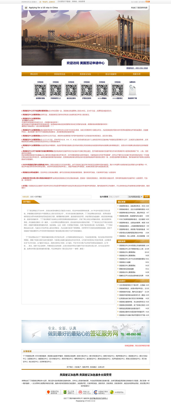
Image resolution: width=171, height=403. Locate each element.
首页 (32, 197)
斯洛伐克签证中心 (104, 359)
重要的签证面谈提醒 (126, 269)
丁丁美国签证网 (28, 356)
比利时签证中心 (45, 362)
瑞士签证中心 (34, 362)
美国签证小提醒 (125, 262)
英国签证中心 (133, 356)
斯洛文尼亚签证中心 (133, 359)
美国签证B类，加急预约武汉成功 (131, 216)
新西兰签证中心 (109, 356)
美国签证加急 (85, 74)
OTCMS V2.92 (90, 401)
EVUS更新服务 (40, 356)
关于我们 (70, 367)
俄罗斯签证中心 (121, 356)
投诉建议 (93, 367)
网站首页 (34, 74)
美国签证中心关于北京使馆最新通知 (132, 259)
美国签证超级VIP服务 (55, 356)
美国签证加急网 (69, 356)
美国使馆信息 (59, 74)
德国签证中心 (43, 359)
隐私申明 (85, 367)
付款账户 (78, 367)
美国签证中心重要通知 (127, 252)
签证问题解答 (111, 74)
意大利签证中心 (55, 359)
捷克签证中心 (91, 359)
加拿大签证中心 (82, 356)
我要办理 (136, 74)
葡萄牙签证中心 (80, 359)
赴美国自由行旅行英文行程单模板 (131, 298)
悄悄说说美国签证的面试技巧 (129, 308)
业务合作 (101, 367)
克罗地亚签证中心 (118, 359)
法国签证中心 (32, 359)
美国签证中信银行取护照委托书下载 (132, 315)
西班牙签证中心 (67, 359)
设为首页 (142, 2)
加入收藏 (134, 2)
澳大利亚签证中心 (95, 356)
